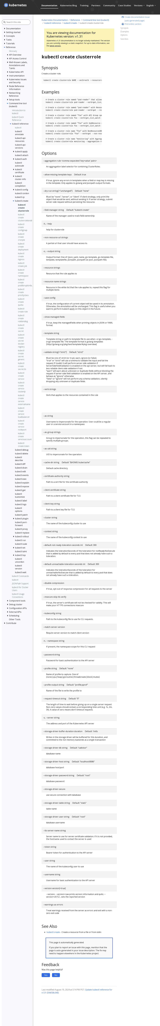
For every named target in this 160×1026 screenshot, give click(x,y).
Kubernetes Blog (68, 5)
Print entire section (131, 24)
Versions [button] (138, 5)
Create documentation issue (136, 17)
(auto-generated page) (134, 20)
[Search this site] (18, 22)
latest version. (55, 46)
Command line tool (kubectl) (96, 20)
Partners (96, 5)
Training (84, 5)
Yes (46, 975)
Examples (124, 31)
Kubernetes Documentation (55, 20)
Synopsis (124, 28)
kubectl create (70, 23)
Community (109, 5)
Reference (75, 20)
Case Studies (124, 5)
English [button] (150, 5)
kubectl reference (52, 23)
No (55, 975)
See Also (124, 39)
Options (124, 35)
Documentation (49, 5)
